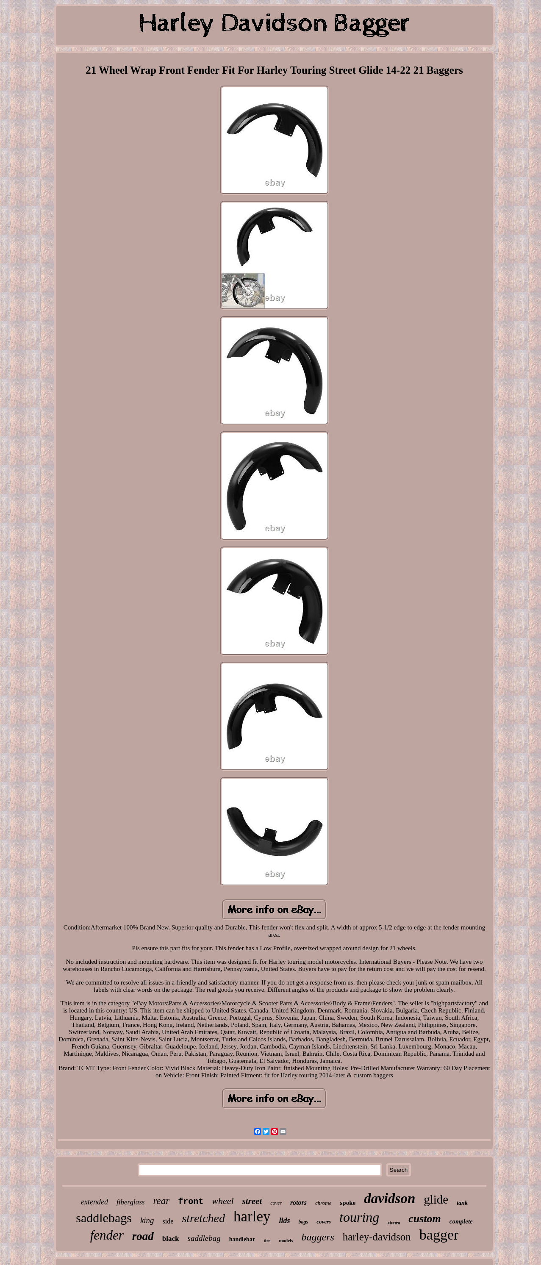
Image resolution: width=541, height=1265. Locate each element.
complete (461, 1221)
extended (94, 1202)
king (147, 1220)
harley (251, 1216)
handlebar (242, 1239)
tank (462, 1203)
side (168, 1221)
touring (359, 1217)
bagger (439, 1235)
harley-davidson (377, 1237)
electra (394, 1223)
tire (267, 1240)
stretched (203, 1218)
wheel (222, 1201)
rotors (298, 1202)
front (190, 1202)
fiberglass (130, 1202)
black (170, 1238)
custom (424, 1218)
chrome (323, 1203)
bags (303, 1222)
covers (323, 1221)
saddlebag (204, 1238)
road (143, 1236)
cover (276, 1203)
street (252, 1201)
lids (284, 1220)
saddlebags (104, 1218)
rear (161, 1201)
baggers (317, 1237)
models (286, 1240)
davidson (389, 1198)
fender (107, 1235)
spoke (348, 1202)
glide (436, 1199)
